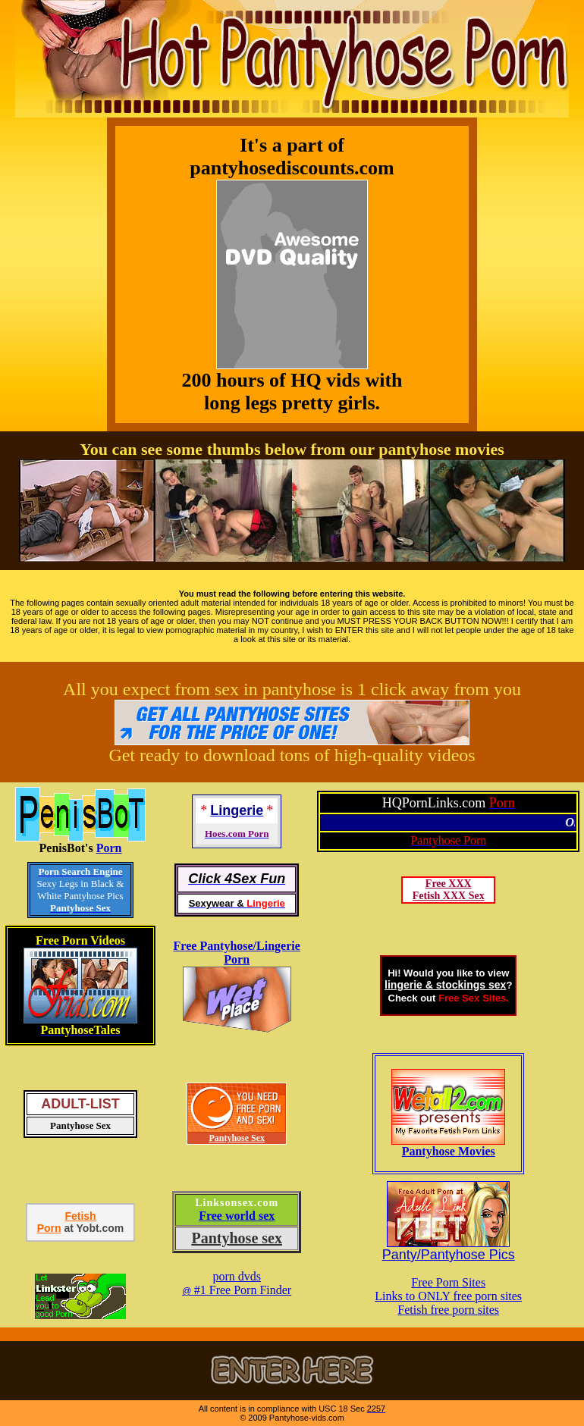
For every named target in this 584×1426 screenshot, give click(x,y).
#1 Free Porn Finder (242, 1289)
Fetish (80, 1216)
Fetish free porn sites (448, 1309)
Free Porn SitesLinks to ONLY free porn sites (448, 1289)
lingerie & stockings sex (445, 985)
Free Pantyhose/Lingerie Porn (237, 952)
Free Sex (458, 998)
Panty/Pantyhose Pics (448, 1254)
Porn (109, 847)
